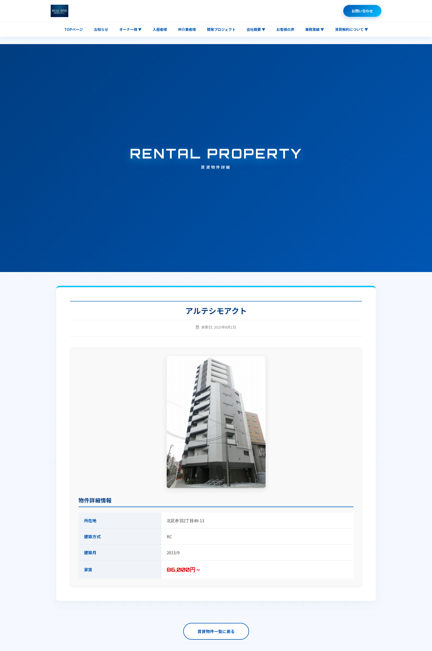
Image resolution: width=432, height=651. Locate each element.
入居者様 (160, 29)
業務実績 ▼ (314, 29)
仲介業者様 (187, 29)
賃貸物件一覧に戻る (216, 631)
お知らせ (101, 29)
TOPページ (73, 29)
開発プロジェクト (221, 29)
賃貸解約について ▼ (351, 29)
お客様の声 (285, 29)
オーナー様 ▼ (130, 29)
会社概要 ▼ (256, 29)
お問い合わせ (362, 11)
